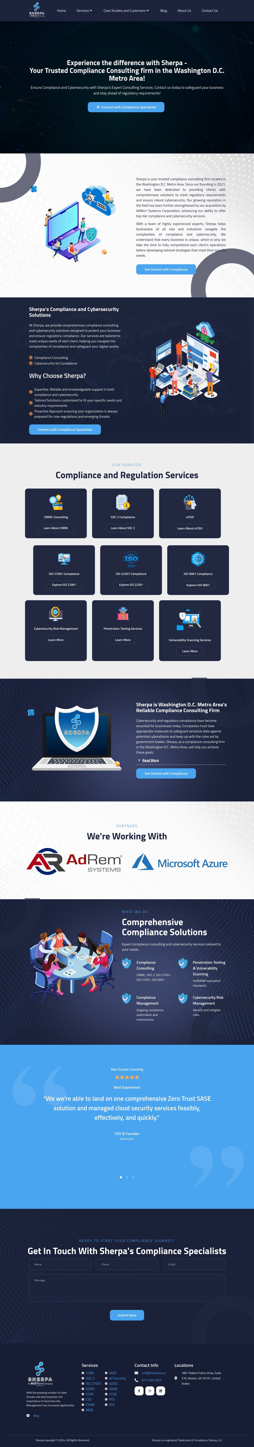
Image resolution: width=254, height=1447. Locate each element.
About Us (184, 10)
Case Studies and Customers (126, 10)
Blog (163, 10)
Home (61, 10)
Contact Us (210, 10)
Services (84, 10)
